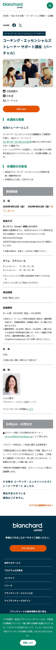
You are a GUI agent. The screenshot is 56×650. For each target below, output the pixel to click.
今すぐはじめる (28, 548)
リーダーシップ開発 (36, 15)
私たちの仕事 (18, 15)
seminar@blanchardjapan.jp (19, 436)
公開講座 (52, 15)
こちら (30, 409)
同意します (28, 643)
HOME (6, 15)
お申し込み (21, 109)
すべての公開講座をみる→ (41, 505)
